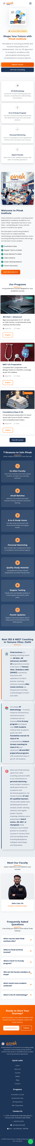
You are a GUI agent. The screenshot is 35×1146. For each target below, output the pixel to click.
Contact (17, 1084)
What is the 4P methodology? (17, 995)
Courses (17, 1073)
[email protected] (19, 1125)
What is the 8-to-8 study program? (17, 962)
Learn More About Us (10, 272)
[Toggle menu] (30, 3)
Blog (17, 1080)
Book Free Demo (11, 1028)
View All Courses (17, 440)
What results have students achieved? (17, 984)
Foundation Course (17, 1095)
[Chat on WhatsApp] (30, 1141)
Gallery (17, 1076)
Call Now (26, 1028)
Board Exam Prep (17, 1098)
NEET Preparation (17, 1105)
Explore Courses (17, 65)
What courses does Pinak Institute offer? (17, 940)
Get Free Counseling (17, 70)
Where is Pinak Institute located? (17, 951)
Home (17, 1065)
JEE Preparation (17, 1102)
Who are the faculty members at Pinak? (17, 973)
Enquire (8, 335)
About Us (17, 1069)
